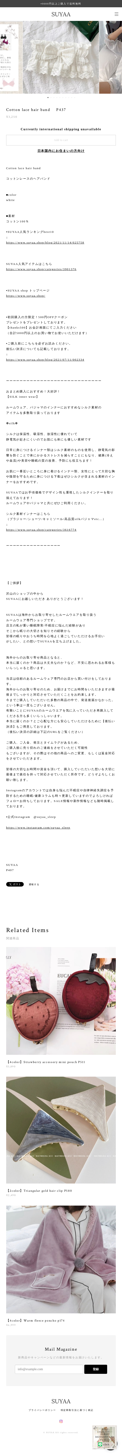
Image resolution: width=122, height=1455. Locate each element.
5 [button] (59, 97)
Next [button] (115, 57)
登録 (96, 1369)
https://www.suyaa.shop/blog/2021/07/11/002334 (45, 359)
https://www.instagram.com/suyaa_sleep (38, 827)
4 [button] (56, 97)
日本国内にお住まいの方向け (61, 151)
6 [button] (62, 97)
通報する (34, 884)
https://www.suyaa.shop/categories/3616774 (41, 529)
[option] (61, 57)
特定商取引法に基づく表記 (77, 1410)
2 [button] (50, 97)
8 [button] (68, 97)
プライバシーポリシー (42, 1410)
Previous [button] (7, 57)
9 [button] (71, 97)
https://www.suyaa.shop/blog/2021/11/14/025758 (45, 242)
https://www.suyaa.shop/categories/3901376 (41, 269)
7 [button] (65, 97)
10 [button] (74, 97)
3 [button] (53, 97)
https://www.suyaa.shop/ (25, 295)
